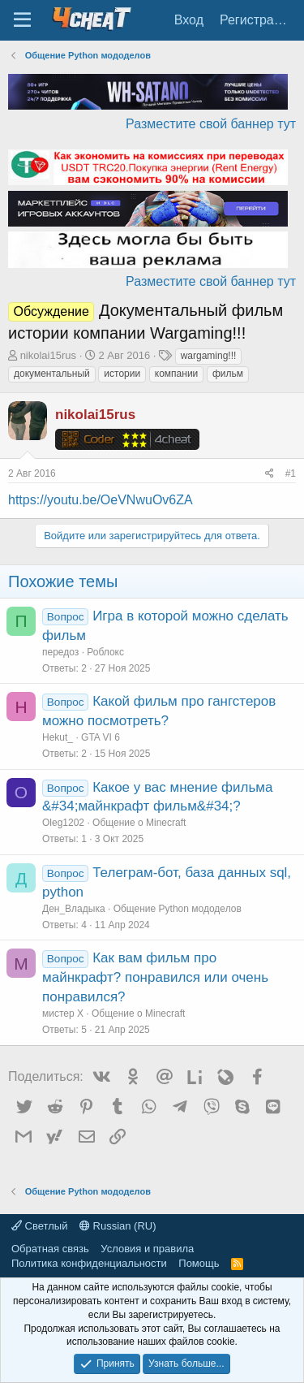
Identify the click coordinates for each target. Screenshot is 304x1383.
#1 (290, 473)
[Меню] (22, 20)
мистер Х (62, 1013)
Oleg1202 (63, 822)
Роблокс (105, 652)
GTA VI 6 (100, 737)
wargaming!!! (209, 355)
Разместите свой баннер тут (211, 124)
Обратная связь (50, 1249)
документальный (52, 373)
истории (122, 373)
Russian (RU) (117, 1226)
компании (177, 373)
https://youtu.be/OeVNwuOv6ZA (100, 500)
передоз (60, 652)
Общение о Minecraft (139, 822)
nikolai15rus (48, 355)
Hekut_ (57, 737)
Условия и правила (147, 1249)
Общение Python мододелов (177, 908)
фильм (227, 373)
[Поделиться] (269, 474)
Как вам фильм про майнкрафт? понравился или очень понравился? (155, 977)
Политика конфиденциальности (89, 1263)
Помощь (198, 1263)
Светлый (39, 1226)
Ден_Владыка (73, 908)
